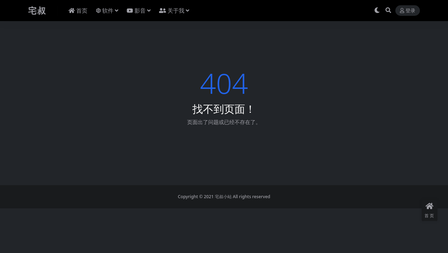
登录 (407, 10)
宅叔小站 (223, 197)
